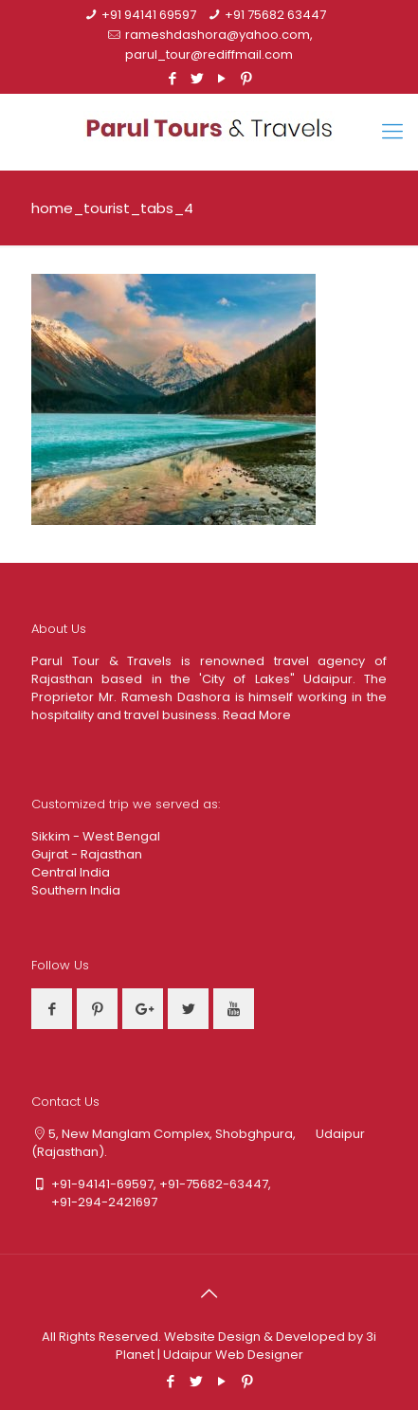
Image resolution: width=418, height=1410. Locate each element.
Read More (257, 715)
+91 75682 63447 (275, 15)
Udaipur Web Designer (233, 1355)
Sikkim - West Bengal (95, 836)
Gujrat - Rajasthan (86, 854)
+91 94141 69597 (148, 15)
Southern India (75, 890)
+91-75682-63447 (213, 1184)
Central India (70, 872)
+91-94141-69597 (102, 1184)
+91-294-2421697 (94, 1202)
